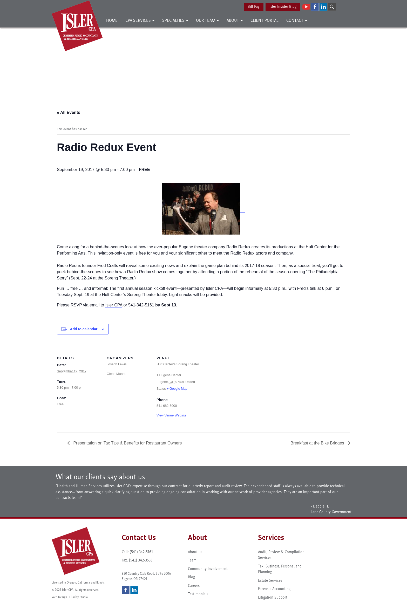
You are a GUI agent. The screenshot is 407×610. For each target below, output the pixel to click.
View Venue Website (171, 415)
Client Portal (264, 19)
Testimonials (198, 593)
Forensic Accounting (274, 588)
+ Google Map (177, 388)
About (235, 19)
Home (112, 19)
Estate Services (270, 580)
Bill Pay (254, 6)
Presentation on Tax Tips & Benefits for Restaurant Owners (127, 443)
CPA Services (139, 19)
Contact (296, 19)
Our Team (207, 19)
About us (195, 551)
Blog (191, 576)
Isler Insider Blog (282, 6)
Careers (194, 585)
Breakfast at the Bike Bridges (317, 443)
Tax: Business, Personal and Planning (280, 569)
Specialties (175, 19)
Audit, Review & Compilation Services (281, 554)
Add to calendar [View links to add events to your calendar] (84, 329)
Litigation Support (272, 597)
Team (192, 560)
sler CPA (114, 305)
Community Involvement (208, 568)
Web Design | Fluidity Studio (70, 596)
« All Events (68, 112)
